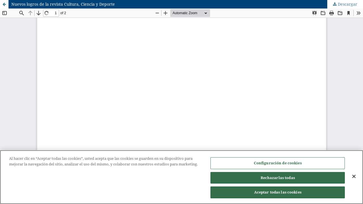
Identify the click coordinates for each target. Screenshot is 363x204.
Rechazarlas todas (278, 177)
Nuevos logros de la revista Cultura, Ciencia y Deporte (63, 4)
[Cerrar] (354, 176)
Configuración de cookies (278, 162)
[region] (181, 177)
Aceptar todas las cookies (277, 192)
